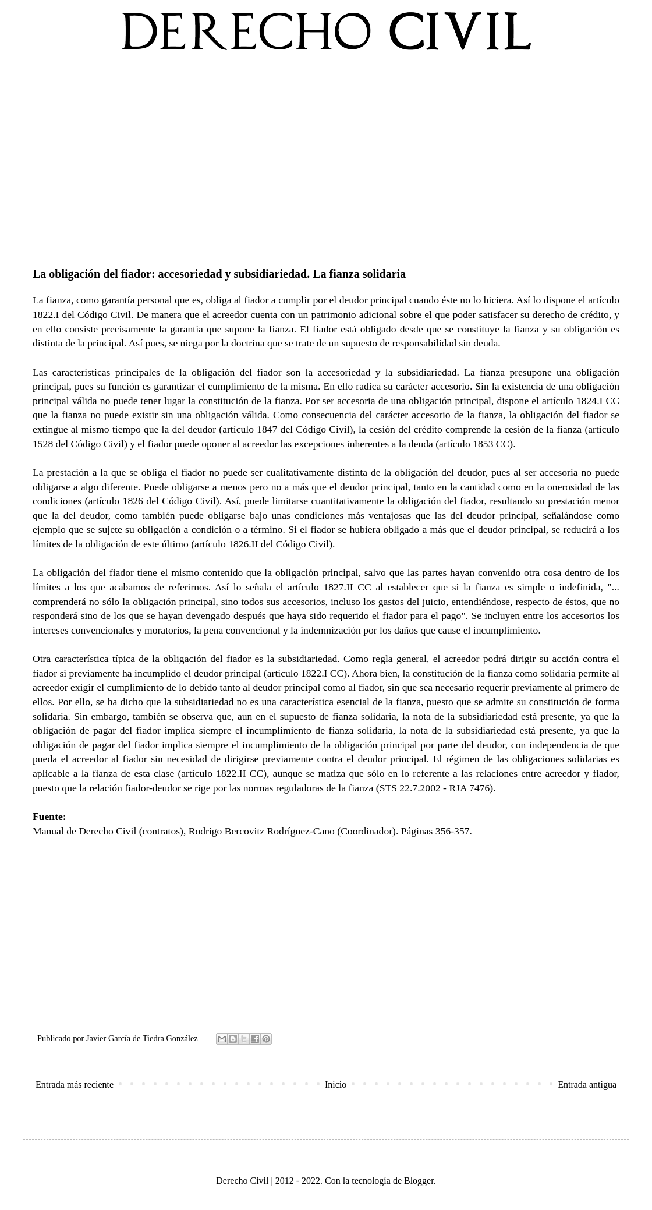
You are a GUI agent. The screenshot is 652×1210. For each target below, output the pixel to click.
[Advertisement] (326, 156)
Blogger (419, 1181)
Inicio (335, 1084)
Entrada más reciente (75, 1084)
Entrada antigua (587, 1084)
